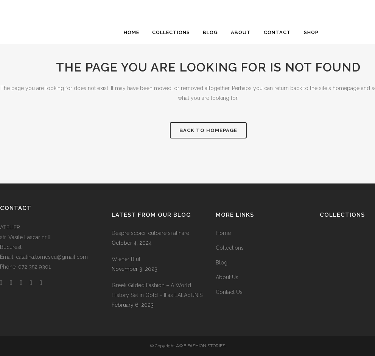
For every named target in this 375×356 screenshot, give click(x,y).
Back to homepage (208, 130)
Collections (230, 248)
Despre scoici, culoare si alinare (150, 233)
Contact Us (229, 292)
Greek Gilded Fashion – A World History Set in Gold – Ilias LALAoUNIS (157, 290)
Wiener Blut (126, 259)
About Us (227, 277)
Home (223, 233)
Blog (221, 263)
